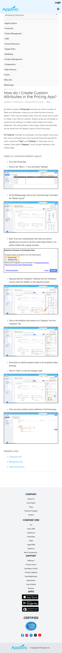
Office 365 (8, 80)
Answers (12, 89)
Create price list (15, 457)
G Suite (6, 75)
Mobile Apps (9, 85)
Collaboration (10, 64)
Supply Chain (9, 49)
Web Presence (10, 70)
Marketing (8, 54)
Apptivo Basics (10, 23)
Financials (8, 28)
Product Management (13, 59)
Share (48, 102)
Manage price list (16, 462)
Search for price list (16, 467)
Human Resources (12, 44)
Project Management (13, 34)
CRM (6, 39)
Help (6, 89)
